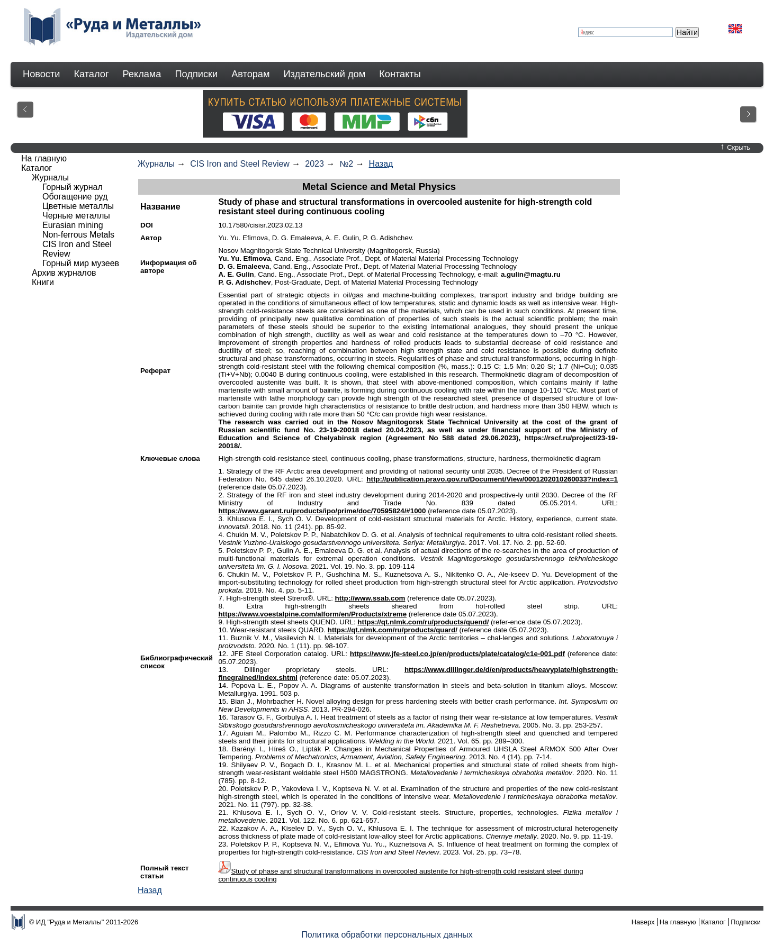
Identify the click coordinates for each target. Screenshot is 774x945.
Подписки (196, 74)
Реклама (142, 74)
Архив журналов (64, 272)
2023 (314, 163)
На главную (44, 158)
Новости (41, 74)
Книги (43, 282)
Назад (381, 163)
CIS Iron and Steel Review (240, 163)
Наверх (643, 922)
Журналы (156, 163)
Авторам (250, 74)
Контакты (400, 74)
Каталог (91, 74)
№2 (346, 163)
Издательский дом (325, 74)
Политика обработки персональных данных (387, 934)
